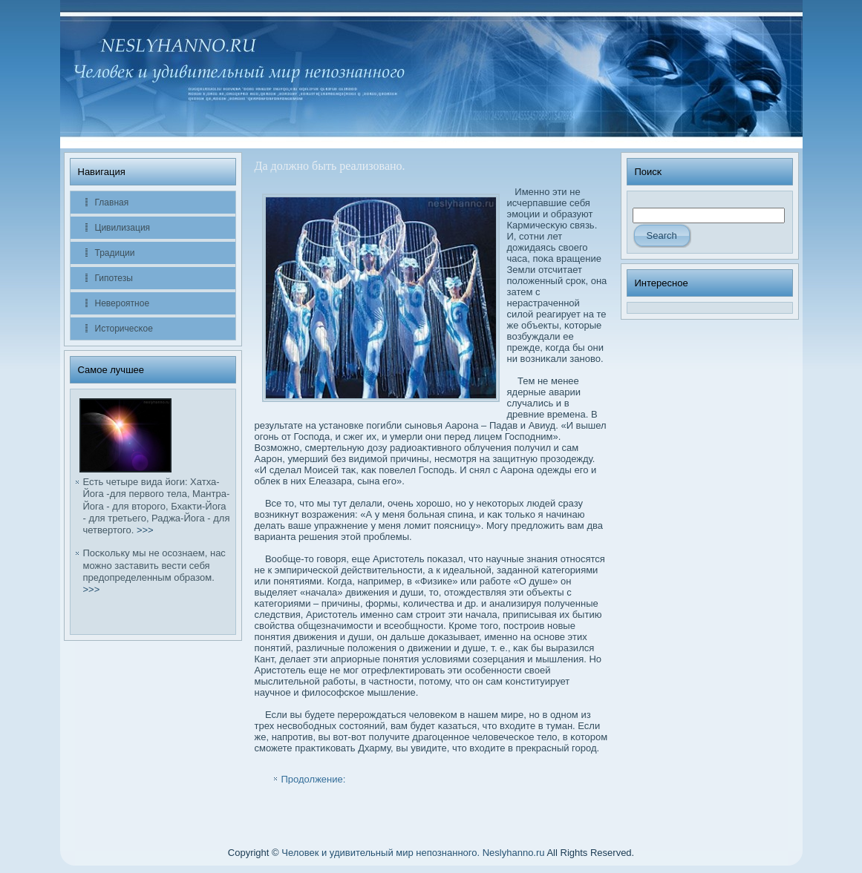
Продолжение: (313, 779)
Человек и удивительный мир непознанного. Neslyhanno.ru (412, 852)
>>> (145, 530)
